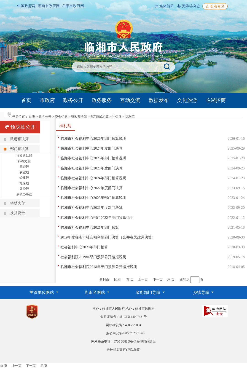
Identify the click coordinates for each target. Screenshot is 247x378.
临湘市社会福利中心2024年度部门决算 (91, 148)
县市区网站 (95, 292)
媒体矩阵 (164, 6)
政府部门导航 (148, 292)
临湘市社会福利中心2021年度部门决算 (91, 207)
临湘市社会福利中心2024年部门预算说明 (93, 178)
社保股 (117, 116)
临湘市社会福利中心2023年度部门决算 (91, 168)
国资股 (24, 167)
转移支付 (17, 203)
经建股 (24, 178)
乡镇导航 (201, 292)
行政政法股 (24, 156)
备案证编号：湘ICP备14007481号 (123, 317)
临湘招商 (216, 100)
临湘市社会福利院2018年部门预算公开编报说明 (98, 267)
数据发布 (159, 100)
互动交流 (130, 100)
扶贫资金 (17, 213)
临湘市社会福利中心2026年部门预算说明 (93, 138)
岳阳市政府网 (73, 6)
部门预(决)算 (100, 116)
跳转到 (184, 279)
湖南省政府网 (49, 6)
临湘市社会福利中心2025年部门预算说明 (93, 158)
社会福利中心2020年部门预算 (84, 247)
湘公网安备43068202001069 (125, 333)
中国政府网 (26, 6)
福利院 (130, 116)
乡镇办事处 (24, 194)
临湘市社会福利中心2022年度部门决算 (91, 188)
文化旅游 (187, 100)
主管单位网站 (42, 292)
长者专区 (215, 6)
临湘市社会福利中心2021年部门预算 (89, 227)
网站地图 (134, 349)
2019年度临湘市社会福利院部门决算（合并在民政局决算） (108, 237)
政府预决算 (19, 139)
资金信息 (61, 116)
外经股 (24, 188)
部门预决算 (19, 149)
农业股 (24, 172)
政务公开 (73, 100)
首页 (26, 100)
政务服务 (102, 100)
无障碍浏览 (188, 6)
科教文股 (24, 161)
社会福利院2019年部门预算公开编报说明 (93, 257)
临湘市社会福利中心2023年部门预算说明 (93, 198)
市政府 (47, 100)
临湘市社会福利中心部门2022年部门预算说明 (97, 218)
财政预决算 (79, 116)
